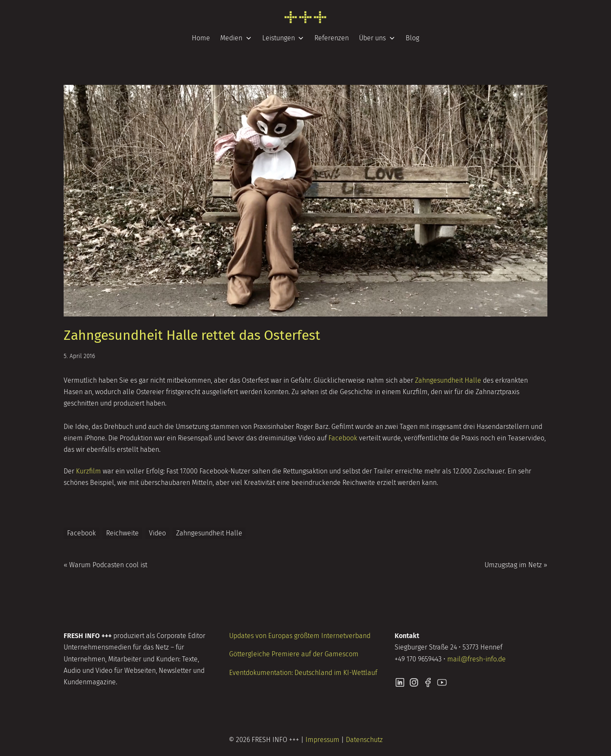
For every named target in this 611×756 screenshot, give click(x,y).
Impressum (322, 740)
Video (157, 533)
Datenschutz (364, 740)
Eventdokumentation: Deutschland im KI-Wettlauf (303, 673)
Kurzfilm (88, 471)
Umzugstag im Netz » (516, 565)
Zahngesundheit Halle (448, 380)
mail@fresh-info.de (476, 659)
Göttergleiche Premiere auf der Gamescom (294, 654)
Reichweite (122, 533)
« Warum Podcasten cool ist (105, 565)
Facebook (342, 438)
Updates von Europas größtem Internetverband (299, 636)
